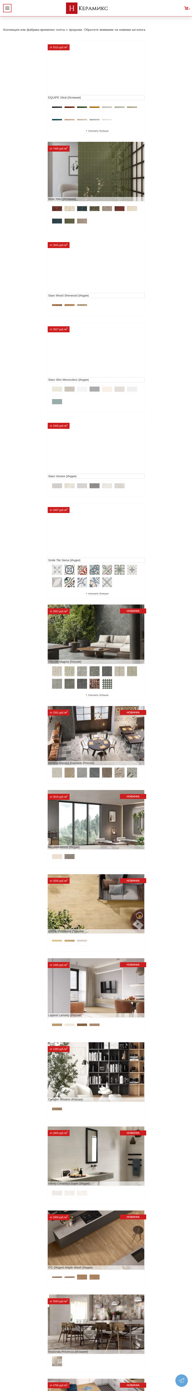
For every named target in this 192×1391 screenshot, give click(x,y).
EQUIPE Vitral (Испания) (22, 92)
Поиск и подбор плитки (64, 1316)
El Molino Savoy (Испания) (117, 940)
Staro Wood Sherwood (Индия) (26, 187)
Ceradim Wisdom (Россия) (116, 548)
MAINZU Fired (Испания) (115, 861)
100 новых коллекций (62, 1323)
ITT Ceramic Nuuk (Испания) (118, 783)
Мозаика (52, 1343)
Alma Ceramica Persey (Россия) (27, 1253)
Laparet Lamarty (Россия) (23, 548)
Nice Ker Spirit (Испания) (22, 1175)
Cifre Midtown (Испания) (22, 1018)
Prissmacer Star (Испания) (116, 705)
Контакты (11, 1356)
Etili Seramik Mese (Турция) (24, 783)
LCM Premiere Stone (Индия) (118, 1175)
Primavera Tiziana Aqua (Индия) (120, 1097)
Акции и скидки (16, 1330)
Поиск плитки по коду (62, 1356)
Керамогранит (56, 1336)
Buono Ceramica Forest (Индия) (120, 1253)
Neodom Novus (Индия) (22, 469)
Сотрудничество (17, 1336)
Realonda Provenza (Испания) (26, 705)
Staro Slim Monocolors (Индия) (119, 187)
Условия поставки (18, 1350)
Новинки (11, 1323)
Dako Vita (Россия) (111, 1018)
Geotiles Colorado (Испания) (25, 940)
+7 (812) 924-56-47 (163, 1337)
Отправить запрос (59, 1350)
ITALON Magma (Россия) (23, 374)
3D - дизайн (54, 1330)
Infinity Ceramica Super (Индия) (27, 626)
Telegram (152, 1347)
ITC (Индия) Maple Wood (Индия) (121, 626)
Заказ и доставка (17, 1343)
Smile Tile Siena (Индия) (115, 278)
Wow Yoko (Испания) (113, 92)
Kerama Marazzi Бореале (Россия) (122, 374)
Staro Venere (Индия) (20, 278)
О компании (13, 1316)
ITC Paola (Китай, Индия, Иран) (27, 1097)
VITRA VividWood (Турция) (117, 469)
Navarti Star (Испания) (21, 861)
